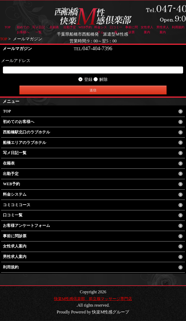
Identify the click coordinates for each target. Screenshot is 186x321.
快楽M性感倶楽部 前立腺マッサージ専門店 (93, 299)
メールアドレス (15, 60)
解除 (101, 79)
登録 (85, 79)
